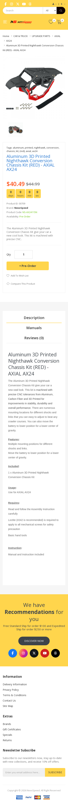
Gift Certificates (12, 729)
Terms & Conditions (14, 695)
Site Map (8, 706)
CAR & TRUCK (20, 36)
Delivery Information (15, 684)
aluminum (18, 147)
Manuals (34, 327)
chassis (11, 151)
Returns (7, 740)
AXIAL (57, 36)
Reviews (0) (34, 337)
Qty (9, 254)
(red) (22, 151)
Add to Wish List (19, 275)
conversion (52, 147)
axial (28, 151)
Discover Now (34, 641)
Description (34, 317)
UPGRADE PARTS (41, 36)
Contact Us (9, 700)
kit (17, 151)
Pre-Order (29, 266)
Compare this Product (23, 283)
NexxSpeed (21, 207)
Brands (7, 724)
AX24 (9, 40)
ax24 (34, 151)
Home (6, 36)
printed (29, 147)
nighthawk (39, 147)
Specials (7, 734)
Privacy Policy (11, 689)
